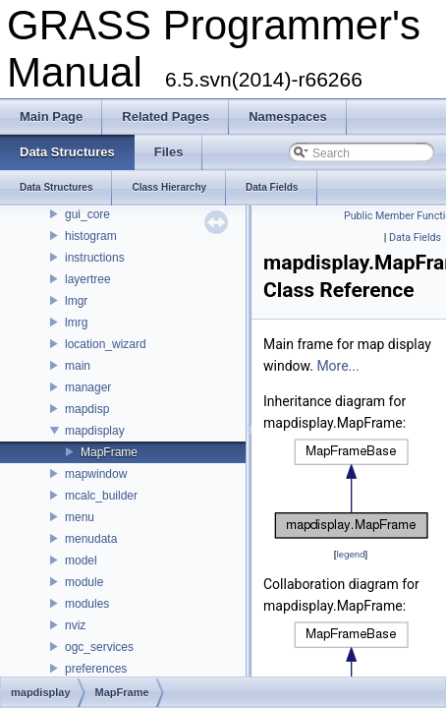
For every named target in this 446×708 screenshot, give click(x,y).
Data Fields (415, 237)
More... (337, 366)
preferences (96, 669)
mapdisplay (95, 431)
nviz (75, 625)
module (84, 582)
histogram (91, 236)
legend (350, 554)
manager (88, 387)
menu (79, 517)
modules (87, 604)
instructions (95, 258)
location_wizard (105, 344)
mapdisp (87, 409)
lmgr (76, 301)
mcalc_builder (101, 495)
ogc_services (99, 647)
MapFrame (109, 452)
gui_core (87, 214)
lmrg (76, 322)
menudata (91, 539)
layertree (88, 279)
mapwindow (96, 474)
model (81, 560)
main (77, 366)
